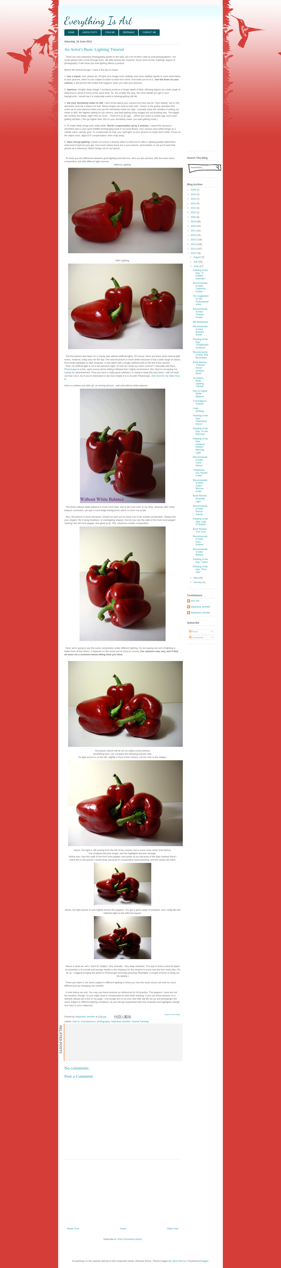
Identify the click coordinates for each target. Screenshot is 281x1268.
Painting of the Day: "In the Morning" (200, 431)
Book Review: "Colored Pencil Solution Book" (200, 368)
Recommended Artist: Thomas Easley (200, 313)
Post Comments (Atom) (130, 1239)
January (198, 582)
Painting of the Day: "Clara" (200, 560)
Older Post (172, 1228)
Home (123, 1228)
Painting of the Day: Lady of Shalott (200, 521)
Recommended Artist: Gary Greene (200, 540)
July (196, 261)
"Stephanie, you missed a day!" (200, 473)
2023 (194, 203)
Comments (196, 637)
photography (103, 1021)
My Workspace (200, 321)
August (197, 257)
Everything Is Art (98, 20)
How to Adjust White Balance (200, 394)
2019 (194, 221)
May (196, 577)
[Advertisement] (122, 1192)
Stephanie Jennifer (120, 1021)
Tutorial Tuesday (140, 1021)
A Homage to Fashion (199, 402)
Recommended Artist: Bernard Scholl (200, 330)
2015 (194, 239)
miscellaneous (88, 1021)
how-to (76, 1021)
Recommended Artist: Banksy (200, 552)
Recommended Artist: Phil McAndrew (200, 355)
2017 (194, 230)
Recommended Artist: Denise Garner (200, 510)
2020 (194, 217)
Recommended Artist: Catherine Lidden (200, 287)
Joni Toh (195, 600)
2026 (194, 189)
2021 (194, 212)
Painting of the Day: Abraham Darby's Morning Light (200, 445)
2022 (194, 208)
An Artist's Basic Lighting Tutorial (198, 382)
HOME (71, 32)
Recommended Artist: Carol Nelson (200, 461)
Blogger (204, 1261)
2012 (194, 253)
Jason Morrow (179, 1261)
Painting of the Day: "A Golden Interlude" (200, 274)
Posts (193, 631)
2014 (194, 244)
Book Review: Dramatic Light (200, 498)
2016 (194, 235)
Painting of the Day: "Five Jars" (200, 569)
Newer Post (73, 1228)
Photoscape (70, 369)
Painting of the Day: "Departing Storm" (200, 419)
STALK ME (110, 32)
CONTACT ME (149, 32)
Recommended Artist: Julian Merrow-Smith (200, 486)
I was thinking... (199, 409)
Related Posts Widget (172, 1014)
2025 (194, 194)
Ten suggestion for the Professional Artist (200, 300)
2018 (194, 226)
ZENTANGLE (128, 32)
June (196, 266)
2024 (194, 198)
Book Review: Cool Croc (200, 530)
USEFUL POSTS (89, 32)
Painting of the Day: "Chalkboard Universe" (200, 343)
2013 (194, 248)
